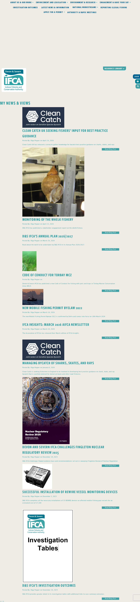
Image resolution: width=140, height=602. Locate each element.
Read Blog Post (110, 97)
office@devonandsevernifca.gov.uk (43, 571)
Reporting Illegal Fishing (114, 7)
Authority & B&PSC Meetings (81, 12)
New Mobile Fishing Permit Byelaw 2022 (52, 255)
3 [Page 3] (3, 549)
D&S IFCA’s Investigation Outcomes (49, 533)
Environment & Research (82, 2)
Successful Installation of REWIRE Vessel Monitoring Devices (70, 439)
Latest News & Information (55, 7)
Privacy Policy (44, 559)
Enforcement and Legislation (51, 2)
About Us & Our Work (21, 2)
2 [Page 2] (1, 549)
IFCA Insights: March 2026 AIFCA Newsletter (55, 272)
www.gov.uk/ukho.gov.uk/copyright (62, 593)
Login (136, 24)
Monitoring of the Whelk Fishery (47, 167)
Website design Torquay (56, 600)
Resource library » (114, 16)
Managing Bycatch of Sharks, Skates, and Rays (58, 310)
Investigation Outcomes (25, 7)
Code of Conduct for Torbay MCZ (47, 222)
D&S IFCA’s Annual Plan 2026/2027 (47, 184)
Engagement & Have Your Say (114, 2)
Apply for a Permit (53, 12)
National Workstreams (84, 7)
